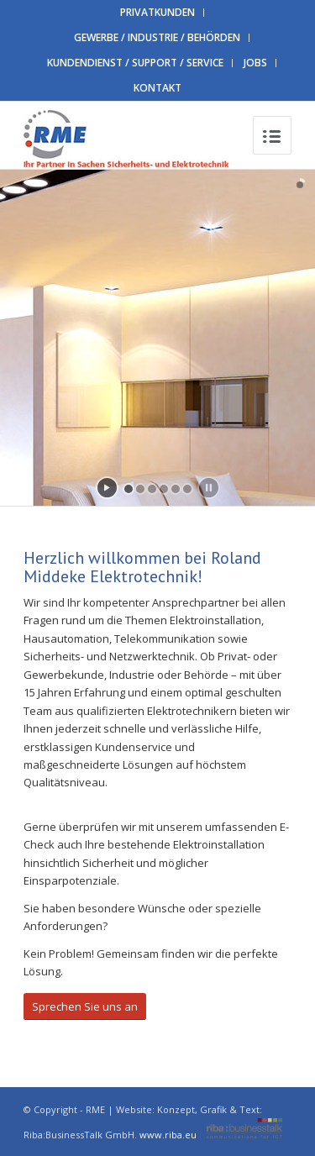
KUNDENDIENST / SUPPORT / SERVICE (135, 62)
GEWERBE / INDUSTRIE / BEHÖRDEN (157, 37)
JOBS (255, 62)
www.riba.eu (210, 1134)
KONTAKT (157, 88)
